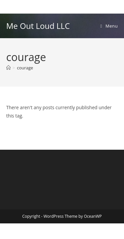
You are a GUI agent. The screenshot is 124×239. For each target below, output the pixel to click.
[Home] (8, 68)
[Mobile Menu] (109, 26)
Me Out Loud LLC (38, 25)
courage (25, 68)
